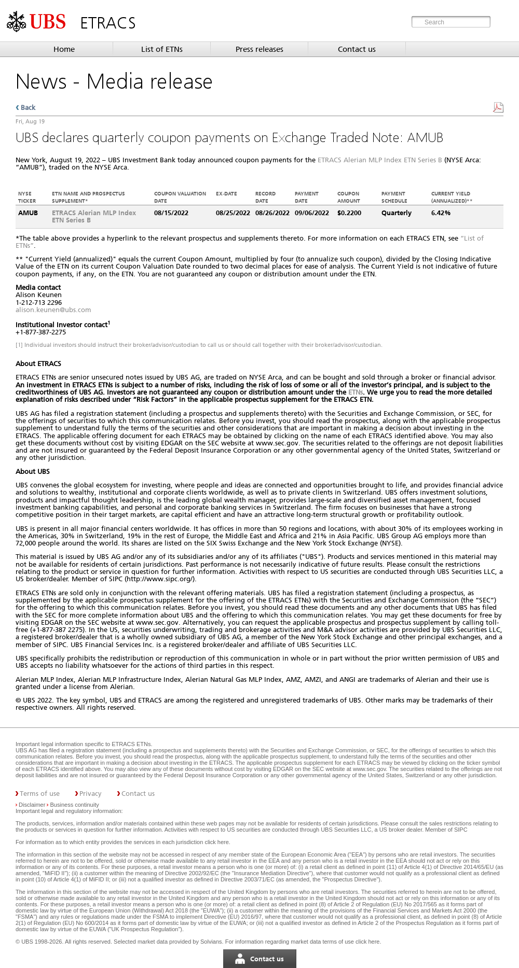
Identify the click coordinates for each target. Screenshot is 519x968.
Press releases (259, 49)
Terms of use (40, 793)
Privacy (90, 793)
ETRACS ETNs (131, 744)
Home (64, 49)
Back (28, 107)
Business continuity (74, 805)
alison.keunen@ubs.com (53, 310)
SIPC (461, 829)
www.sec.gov (368, 769)
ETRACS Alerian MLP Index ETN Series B (380, 160)
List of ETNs (162, 49)
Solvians (211, 941)
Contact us (357, 49)
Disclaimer (32, 805)
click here (216, 842)
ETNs (355, 392)
